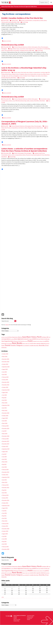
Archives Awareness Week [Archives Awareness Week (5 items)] (14, 337)
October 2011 (5, 503)
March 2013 (4, 482)
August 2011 (5, 508)
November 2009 (5, 549)
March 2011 (4, 521)
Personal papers (44, 47)
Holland (13, 74)
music (7, 75)
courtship (43, 72)
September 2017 (5, 449)
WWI (18, 22)
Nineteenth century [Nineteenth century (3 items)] (36, 341)
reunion (21, 75)
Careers (28, 619)
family (6, 74)
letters (45, 20)
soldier (27, 100)
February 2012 (5, 495)
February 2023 (5, 377)
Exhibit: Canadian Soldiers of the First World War (22, 18)
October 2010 (5, 531)
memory (3, 22)
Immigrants (21, 74)
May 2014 (4, 464)
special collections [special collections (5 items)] (41, 343)
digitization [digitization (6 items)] (21, 339)
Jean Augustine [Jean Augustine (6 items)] (5, 341)
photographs (16, 75)
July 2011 (4, 510)
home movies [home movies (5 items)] (44, 339)
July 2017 (4, 454)
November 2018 (5, 436)
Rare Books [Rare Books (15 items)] (17, 343)
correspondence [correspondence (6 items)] (5, 339)
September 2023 (5, 366)
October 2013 (5, 474)
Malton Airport (46, 74)
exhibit (41, 20)
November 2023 (5, 361)
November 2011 (5, 500)
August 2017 (5, 451)
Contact (15, 618)
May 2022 (4, 397)
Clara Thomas (7, 127)
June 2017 (4, 456)
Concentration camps (45, 99)
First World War (46, 48)
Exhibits (13, 20)
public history (8, 22)
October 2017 (5, 446)
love (42, 74)
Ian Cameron (21, 127)
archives (22, 20)
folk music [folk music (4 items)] (38, 339)
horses (17, 74)
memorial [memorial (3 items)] (25, 341)
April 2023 (4, 374)
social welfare (16, 50)
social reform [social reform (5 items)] (33, 343)
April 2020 (4, 420)
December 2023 (5, 359)
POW (16, 100)
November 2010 (5, 528)
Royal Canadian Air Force (38, 155)
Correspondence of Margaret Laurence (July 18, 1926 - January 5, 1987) (24, 122)
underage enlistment (24, 50)
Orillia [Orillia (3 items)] (44, 341)
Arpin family (23, 72)
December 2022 (5, 382)
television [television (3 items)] (47, 343)
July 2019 (4, 431)
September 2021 (5, 405)
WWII (33, 50)
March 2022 (4, 402)
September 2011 (5, 505)
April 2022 (4, 400)
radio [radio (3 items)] (8, 343)
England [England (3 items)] (30, 339)
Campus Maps (16, 620)
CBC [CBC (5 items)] (48, 337)
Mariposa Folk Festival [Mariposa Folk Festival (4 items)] (19, 341)
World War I (14, 22)
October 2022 (5, 387)
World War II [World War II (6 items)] (42, 345)
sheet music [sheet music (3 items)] (28, 343)
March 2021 (4, 410)
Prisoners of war (29, 155)
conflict (12, 155)
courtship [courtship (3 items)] (12, 339)
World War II (13, 77)
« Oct (2, 597)
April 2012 (4, 492)
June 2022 (4, 395)
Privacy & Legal (30, 616)
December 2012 (5, 487)
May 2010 (4, 541)
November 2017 (5, 443)
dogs (46, 72)
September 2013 (5, 477)
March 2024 (4, 356)
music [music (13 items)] (30, 341)
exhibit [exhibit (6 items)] (34, 339)
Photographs (4, 48)
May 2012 (4, 490)
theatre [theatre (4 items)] (3, 345)
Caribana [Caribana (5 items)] (44, 337)
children (31, 72)
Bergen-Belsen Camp (14, 48)
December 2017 (5, 441)
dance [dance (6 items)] (15, 339)
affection (15, 72)
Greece (9, 74)
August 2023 (5, 369)
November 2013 (5, 472)
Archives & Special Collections (20, 47)
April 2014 (4, 467)
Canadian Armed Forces (39, 153)
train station (38, 75)
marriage (3, 75)
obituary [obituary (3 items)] (41, 341)
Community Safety (30, 615)
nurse (13, 100)
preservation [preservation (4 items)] (4, 343)
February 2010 (5, 546)
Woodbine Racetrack (5, 77)
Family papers (35, 47)
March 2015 (4, 461)
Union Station (44, 75)
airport (19, 72)
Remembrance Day (22, 100)
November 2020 (5, 413)
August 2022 (5, 392)
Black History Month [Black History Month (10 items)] (34, 337)
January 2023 (5, 379)
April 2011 (4, 518)
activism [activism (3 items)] (2, 337)
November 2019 (5, 428)
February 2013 (5, 485)
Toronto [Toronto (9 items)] (7, 345)
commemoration (28, 20)
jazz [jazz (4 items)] (48, 339)
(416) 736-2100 (17, 619)
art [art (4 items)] (21, 337)
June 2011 (4, 513)
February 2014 (5, 469)
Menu (2, 9)
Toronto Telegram (31, 75)
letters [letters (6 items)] (12, 341)
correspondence (36, 20)
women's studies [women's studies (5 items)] (29, 345)
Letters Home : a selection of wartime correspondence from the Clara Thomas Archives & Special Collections (24, 149)
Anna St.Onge (25, 22)
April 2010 (4, 544)
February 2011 (5, 523)
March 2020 (4, 423)
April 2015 (4, 459)
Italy (26, 74)
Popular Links (44, 2)
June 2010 (4, 539)
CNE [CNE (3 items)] (49, 337)
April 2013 (4, 479)
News (16, 20)
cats (28, 72)
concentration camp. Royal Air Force (27, 48)
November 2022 (5, 384)
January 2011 (5, 526)
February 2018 (5, 438)
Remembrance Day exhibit (12, 45)
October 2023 (5, 364)
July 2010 (4, 536)
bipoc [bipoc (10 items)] (24, 337)
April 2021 (4, 407)
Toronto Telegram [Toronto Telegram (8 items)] (16, 345)
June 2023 (4, 372)
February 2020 (5, 425)
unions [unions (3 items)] (24, 345)
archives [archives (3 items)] (6, 337)
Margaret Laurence (32, 127)
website (7, 324)
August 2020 (5, 418)
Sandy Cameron (39, 127)
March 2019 (4, 433)
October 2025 (5, 353)
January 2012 (5, 497)
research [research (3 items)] (23, 343)
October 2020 (5, 415)
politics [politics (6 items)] (47, 341)
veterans (32, 100)
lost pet (38, 74)
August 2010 (5, 533)
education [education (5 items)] (26, 339)
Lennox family (30, 74)
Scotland (25, 75)
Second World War (9, 50)
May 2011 (4, 515)
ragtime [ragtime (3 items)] (10, 343)
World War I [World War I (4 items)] (36, 345)
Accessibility (29, 618)
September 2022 (5, 390)
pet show (11, 75)
